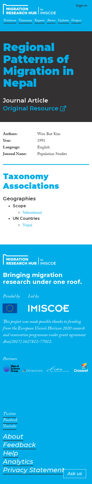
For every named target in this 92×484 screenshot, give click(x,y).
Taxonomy (25, 21)
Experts (40, 21)
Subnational (32, 213)
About (51, 21)
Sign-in (81, 5)
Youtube (9, 427)
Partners (40, 308)
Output (76, 21)
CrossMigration (30, 9)
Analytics (18, 462)
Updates (63, 21)
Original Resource (34, 108)
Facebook (10, 421)
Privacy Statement (34, 470)
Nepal (27, 225)
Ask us (74, 473)
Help (10, 453)
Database (10, 21)
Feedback (19, 445)
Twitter (9, 415)
